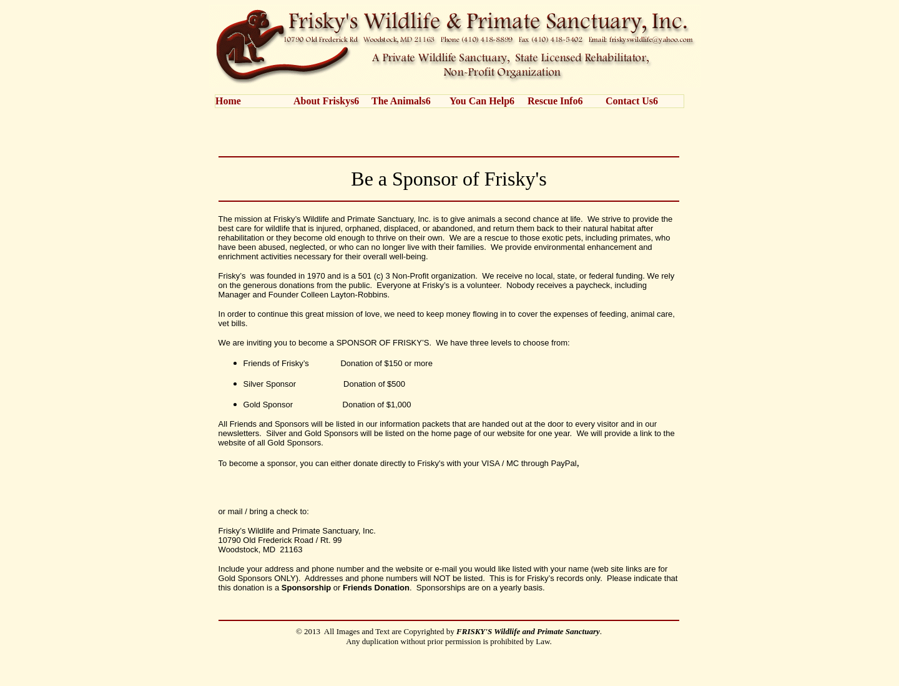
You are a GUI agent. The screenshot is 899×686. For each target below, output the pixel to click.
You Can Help (479, 101)
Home (228, 101)
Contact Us (629, 101)
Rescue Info (552, 101)
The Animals (398, 101)
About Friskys (323, 101)
